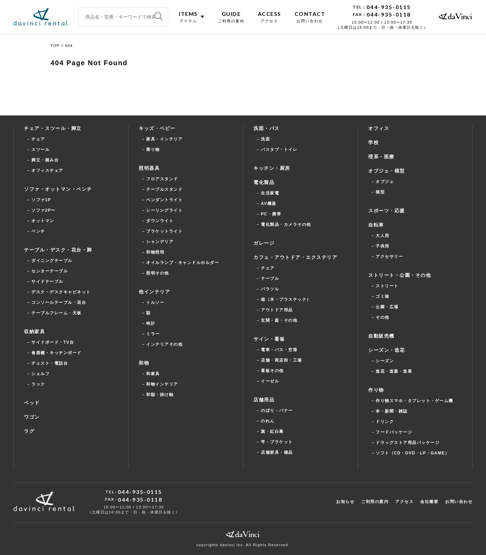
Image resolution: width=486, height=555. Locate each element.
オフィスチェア (47, 170)
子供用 (382, 246)
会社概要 (429, 501)
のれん (268, 421)
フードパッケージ (394, 432)
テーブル (270, 278)
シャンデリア (159, 241)
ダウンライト (159, 220)
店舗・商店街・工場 (281, 360)
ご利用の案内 (374, 501)
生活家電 (270, 193)
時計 (150, 323)
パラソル (270, 289)
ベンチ (38, 231)
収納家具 (34, 331)
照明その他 (157, 273)
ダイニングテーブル (52, 260)
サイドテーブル (47, 281)
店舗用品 (263, 399)
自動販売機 (381, 336)
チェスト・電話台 (49, 363)
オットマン (42, 220)
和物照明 (155, 252)
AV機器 (268, 203)
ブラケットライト (164, 231)
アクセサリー (389, 256)
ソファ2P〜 (43, 210)
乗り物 (153, 149)
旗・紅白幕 (272, 431)
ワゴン (32, 417)
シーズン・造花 (386, 350)
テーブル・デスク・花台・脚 (58, 250)
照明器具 (149, 168)
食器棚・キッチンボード (56, 352)
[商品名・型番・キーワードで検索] (123, 17)
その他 (382, 317)
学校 (373, 142)
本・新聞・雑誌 (392, 411)
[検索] (159, 17)
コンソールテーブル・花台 (58, 302)
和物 (144, 363)
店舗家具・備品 (277, 452)
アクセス (404, 501)
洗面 (265, 139)
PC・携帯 (271, 214)
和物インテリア (162, 384)
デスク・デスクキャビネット (61, 292)
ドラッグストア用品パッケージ (407, 442)
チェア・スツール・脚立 (53, 128)
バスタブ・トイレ (279, 149)
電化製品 (263, 182)
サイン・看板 (269, 339)
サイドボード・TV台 (52, 342)
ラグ (29, 431)
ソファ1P (41, 199)
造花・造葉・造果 (394, 371)
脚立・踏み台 (45, 160)
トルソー (155, 302)
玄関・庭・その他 (279, 320)
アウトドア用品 (277, 310)
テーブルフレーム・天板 (56, 313)
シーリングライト (164, 210)
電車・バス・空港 (279, 349)
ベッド (32, 402)
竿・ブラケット (277, 442)
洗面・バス (266, 128)
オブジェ (385, 181)
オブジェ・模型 (386, 171)
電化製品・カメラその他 (286, 224)
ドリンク (385, 421)
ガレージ (263, 243)
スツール (40, 149)
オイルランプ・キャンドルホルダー (182, 262)
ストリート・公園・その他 (399, 275)
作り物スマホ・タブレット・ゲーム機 (414, 400)
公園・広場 (387, 307)
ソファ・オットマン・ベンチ (58, 189)
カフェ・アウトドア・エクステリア (295, 257)
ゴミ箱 (382, 296)
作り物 (376, 390)
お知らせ (345, 501)
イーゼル (270, 381)
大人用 (382, 235)
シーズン (385, 361)
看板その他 (272, 370)
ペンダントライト (164, 199)
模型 (380, 192)
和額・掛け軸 (159, 394)
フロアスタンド (162, 179)
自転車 (376, 225)
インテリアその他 (164, 344)
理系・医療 (381, 156)
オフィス (378, 128)
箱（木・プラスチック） (286, 299)
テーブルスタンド (164, 189)
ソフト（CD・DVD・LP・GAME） (413, 453)
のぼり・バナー (277, 410)
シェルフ (40, 373)
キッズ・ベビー (157, 128)
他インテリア (154, 291)
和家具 (153, 373)
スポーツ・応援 (386, 210)
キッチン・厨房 (271, 168)
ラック (38, 384)
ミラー (153, 334)
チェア (38, 139)
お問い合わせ (459, 501)
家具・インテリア (164, 139)
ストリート (387, 286)
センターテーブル (49, 271)
